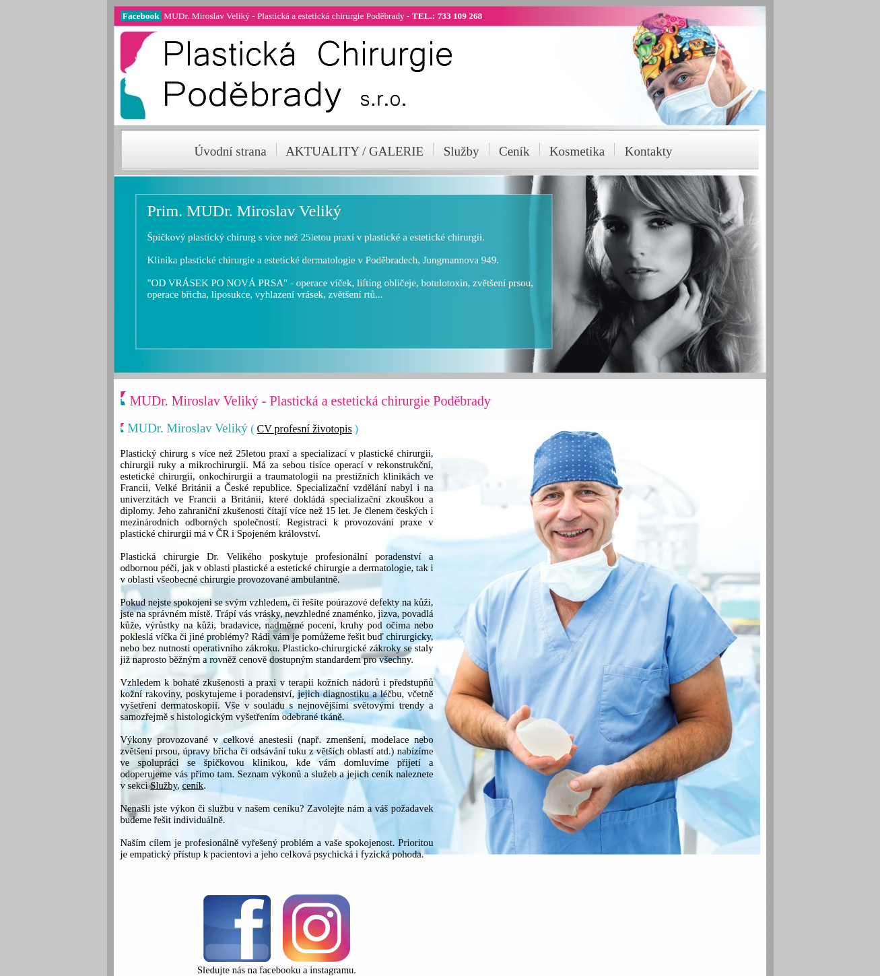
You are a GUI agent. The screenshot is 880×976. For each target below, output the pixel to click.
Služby (461, 151)
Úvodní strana (231, 151)
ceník (192, 785)
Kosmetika (577, 151)
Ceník (514, 151)
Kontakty (649, 151)
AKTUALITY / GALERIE (357, 151)
